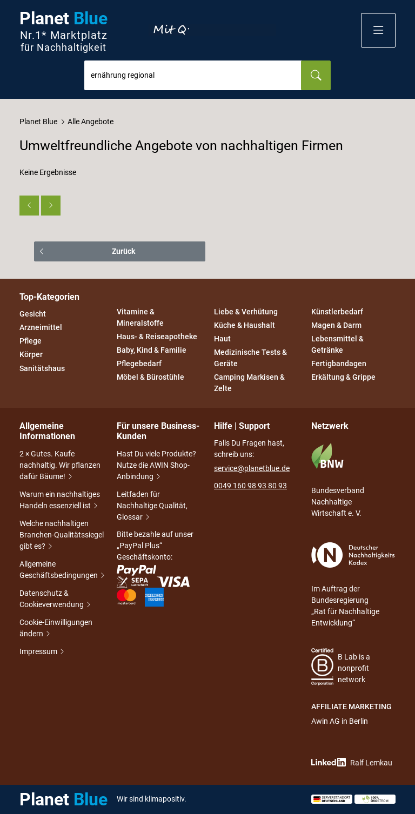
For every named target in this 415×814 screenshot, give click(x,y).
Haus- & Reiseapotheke (157, 336)
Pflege (30, 341)
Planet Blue (38, 121)
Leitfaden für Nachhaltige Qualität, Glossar (152, 506)
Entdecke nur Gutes (212, 30)
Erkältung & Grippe (343, 377)
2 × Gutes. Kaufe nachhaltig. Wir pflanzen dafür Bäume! (60, 466)
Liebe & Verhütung (246, 311)
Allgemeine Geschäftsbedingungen (61, 571)
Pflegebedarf (139, 363)
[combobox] (193, 75)
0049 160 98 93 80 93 (250, 485)
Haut (222, 338)
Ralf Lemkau (351, 762)
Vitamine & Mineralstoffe (140, 317)
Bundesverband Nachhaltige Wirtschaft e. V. (337, 479)
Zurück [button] (123, 251)
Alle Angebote (90, 121)
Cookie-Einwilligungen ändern (55, 629)
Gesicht (32, 314)
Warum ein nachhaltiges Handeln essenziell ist (59, 501)
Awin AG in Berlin (339, 721)
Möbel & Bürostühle (150, 377)
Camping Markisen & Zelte (249, 383)
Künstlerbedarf (337, 311)
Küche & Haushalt (244, 325)
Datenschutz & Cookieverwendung (55, 600)
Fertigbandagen (338, 363)
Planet (63, 30)
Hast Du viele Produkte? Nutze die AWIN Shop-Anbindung (156, 466)
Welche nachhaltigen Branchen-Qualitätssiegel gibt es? (61, 536)
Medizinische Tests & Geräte (250, 358)
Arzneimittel (40, 327)
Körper (31, 355)
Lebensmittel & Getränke (337, 344)
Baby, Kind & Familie (151, 350)
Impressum (39, 652)
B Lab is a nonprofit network (340, 666)
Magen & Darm (336, 325)
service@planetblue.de (252, 468)
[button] (378, 30)
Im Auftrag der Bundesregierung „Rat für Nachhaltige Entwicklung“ (353, 584)
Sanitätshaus (42, 368)
